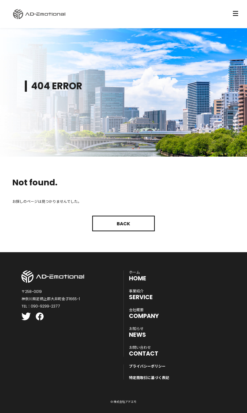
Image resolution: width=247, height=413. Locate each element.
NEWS (137, 332)
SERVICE (141, 294)
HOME (137, 275)
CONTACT (143, 351)
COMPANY (144, 313)
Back (123, 223)
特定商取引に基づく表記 (149, 378)
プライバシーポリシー (147, 366)
